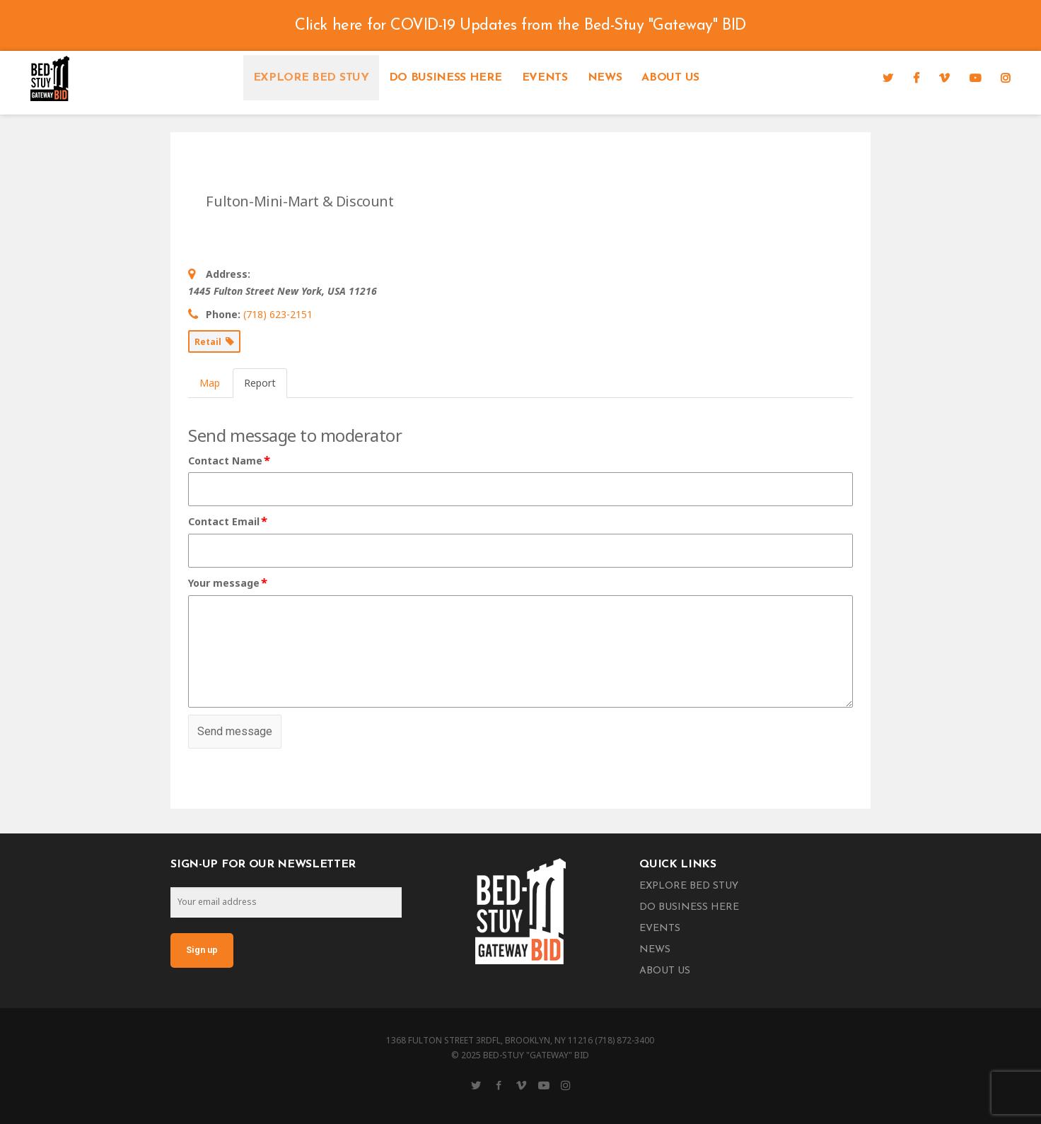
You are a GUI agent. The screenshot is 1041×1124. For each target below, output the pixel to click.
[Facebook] (916, 77)
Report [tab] (260, 383)
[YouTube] (975, 77)
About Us (670, 77)
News (605, 77)
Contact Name (230, 460)
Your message (228, 583)
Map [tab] (209, 383)
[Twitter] (888, 77)
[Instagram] (1005, 77)
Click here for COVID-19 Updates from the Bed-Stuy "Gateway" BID (520, 26)
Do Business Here (445, 77)
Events (545, 77)
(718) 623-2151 (278, 314)
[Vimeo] (944, 77)
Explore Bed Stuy (311, 77)
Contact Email (228, 521)
